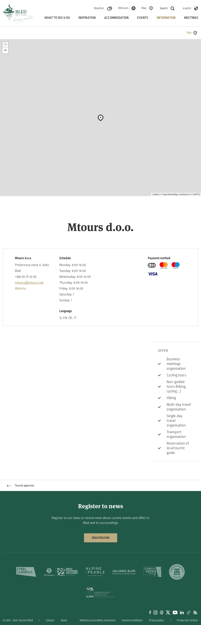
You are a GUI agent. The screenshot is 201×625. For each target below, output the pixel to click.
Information (166, 18)
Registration (100, 537)
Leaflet (155, 194)
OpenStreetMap (170, 194)
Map (143, 8)
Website (20, 288)
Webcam (123, 8)
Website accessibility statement (97, 620)
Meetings (191, 18)
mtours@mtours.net (29, 282)
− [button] (5, 50)
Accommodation (116, 18)
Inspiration (87, 18)
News (64, 620)
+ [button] (5, 45)
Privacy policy (156, 620)
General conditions (132, 620)
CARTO (196, 194)
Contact (50, 620)
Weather (99, 8)
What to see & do (57, 18)
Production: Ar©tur (187, 620)
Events (142, 18)
